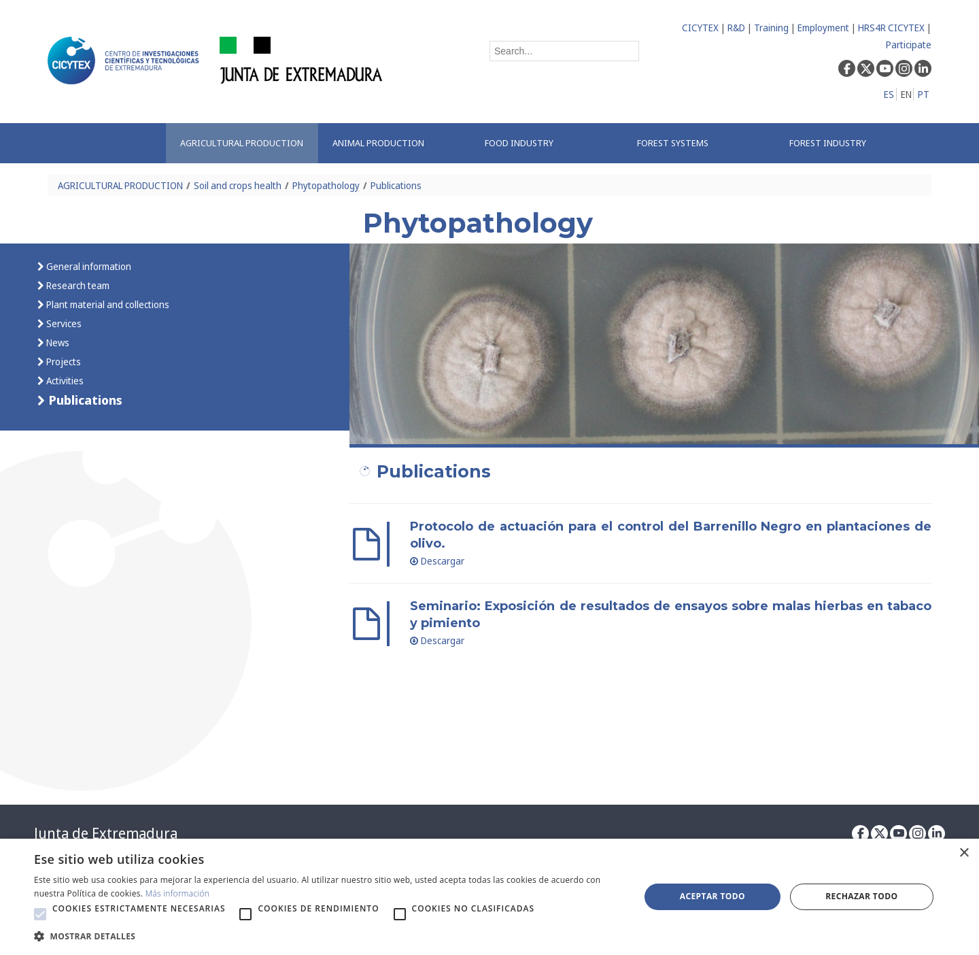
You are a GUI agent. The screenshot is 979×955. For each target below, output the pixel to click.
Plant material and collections (106, 304)
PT (923, 94)
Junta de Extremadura (105, 833)
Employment (823, 27)
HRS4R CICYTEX (891, 27)
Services (63, 323)
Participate (908, 44)
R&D (736, 27)
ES (889, 94)
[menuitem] (242, 143)
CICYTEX (700, 27)
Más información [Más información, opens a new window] (177, 893)
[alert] (489, 897)
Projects (62, 361)
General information (87, 266)
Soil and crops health (237, 185)
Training (771, 27)
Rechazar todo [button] (861, 896)
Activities (64, 380)
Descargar (437, 560)
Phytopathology (326, 185)
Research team (76, 285)
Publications (396, 185)
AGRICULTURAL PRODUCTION (120, 185)
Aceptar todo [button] (712, 896)
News (56, 342)
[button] (40, 914)
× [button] (964, 853)
